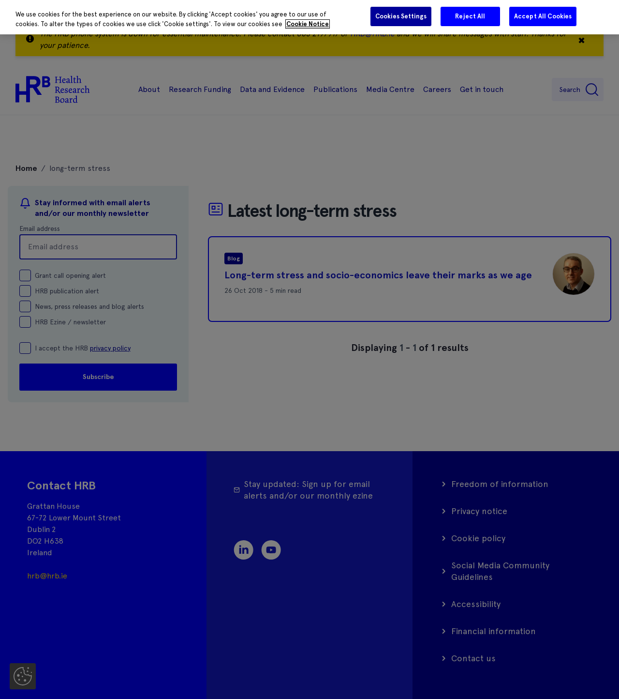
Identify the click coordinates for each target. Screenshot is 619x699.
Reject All (470, 16)
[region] (309, 17)
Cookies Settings (401, 16)
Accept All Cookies (543, 16)
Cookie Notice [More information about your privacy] (307, 24)
